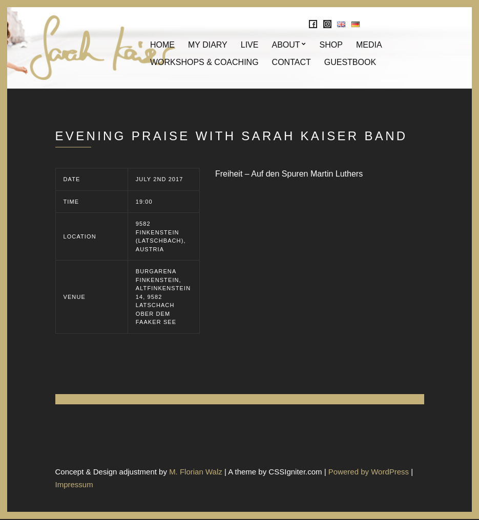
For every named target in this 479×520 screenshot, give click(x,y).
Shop (331, 45)
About (286, 45)
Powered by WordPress (368, 472)
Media (369, 45)
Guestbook (350, 62)
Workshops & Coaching (204, 62)
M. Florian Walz (195, 472)
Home (162, 45)
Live (250, 45)
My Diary (207, 45)
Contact (291, 62)
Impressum (74, 485)
